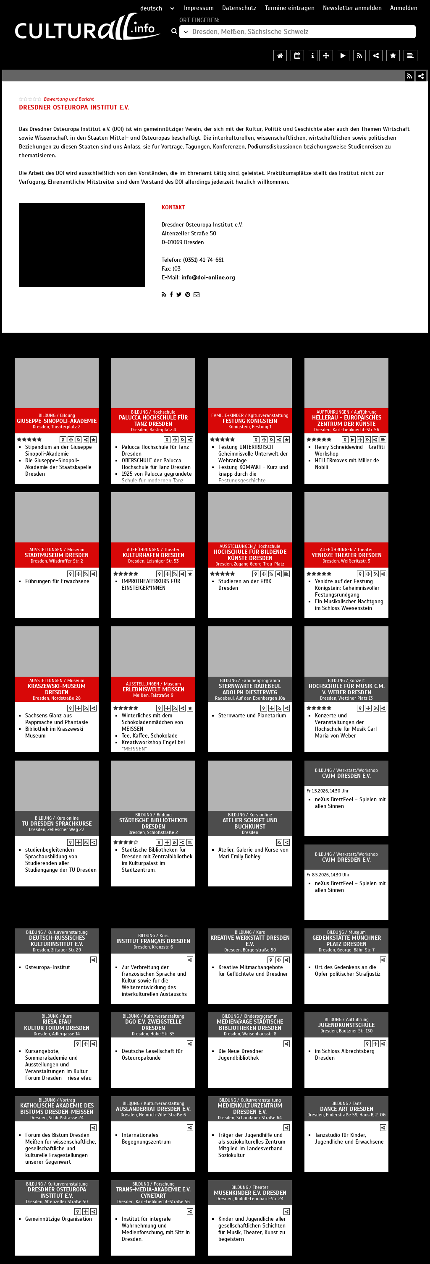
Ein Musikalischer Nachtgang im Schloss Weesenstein (349, 605)
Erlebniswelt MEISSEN (153, 689)
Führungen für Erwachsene (57, 581)
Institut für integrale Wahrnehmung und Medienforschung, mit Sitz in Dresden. (156, 1229)
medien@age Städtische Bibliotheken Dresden (250, 1025)
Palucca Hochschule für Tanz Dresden (153, 420)
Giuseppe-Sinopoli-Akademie (57, 421)
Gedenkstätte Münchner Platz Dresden (346, 941)
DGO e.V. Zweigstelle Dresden (153, 1025)
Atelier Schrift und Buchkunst (250, 823)
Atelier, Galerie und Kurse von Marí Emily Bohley (253, 853)
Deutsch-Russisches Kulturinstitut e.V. (57, 941)
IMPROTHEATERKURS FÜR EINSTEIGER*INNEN (151, 585)
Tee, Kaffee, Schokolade (150, 735)
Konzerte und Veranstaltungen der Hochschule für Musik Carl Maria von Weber (346, 725)
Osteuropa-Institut (47, 967)
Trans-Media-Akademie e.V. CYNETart (153, 1192)
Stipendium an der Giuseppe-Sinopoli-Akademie (59, 450)
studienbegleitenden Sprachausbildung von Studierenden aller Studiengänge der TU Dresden (61, 860)
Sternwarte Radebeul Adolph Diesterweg (250, 689)
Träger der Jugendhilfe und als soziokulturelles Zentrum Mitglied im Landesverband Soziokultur (251, 1145)
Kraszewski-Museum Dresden (57, 689)
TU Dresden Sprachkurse (57, 824)
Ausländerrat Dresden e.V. (153, 1109)
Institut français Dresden (153, 941)
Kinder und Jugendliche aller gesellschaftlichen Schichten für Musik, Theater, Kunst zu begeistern (252, 1229)
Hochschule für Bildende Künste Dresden (250, 555)
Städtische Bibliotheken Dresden (153, 823)
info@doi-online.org (208, 277)
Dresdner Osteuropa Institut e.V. (57, 1192)
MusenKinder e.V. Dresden (250, 1193)
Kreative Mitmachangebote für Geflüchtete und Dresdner (253, 970)
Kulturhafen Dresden (153, 555)
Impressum (199, 8)
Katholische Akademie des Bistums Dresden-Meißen (57, 1108)
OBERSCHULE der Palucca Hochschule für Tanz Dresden (156, 464)
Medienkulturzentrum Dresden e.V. (250, 1108)
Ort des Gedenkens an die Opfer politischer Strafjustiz (347, 970)
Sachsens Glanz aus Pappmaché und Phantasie (56, 719)
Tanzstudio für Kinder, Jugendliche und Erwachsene (349, 1138)
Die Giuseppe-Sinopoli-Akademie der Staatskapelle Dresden (58, 467)
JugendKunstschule (346, 1025)
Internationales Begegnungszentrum (146, 1138)
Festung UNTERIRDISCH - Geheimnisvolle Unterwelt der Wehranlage (253, 454)
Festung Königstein (250, 421)
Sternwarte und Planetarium (252, 715)
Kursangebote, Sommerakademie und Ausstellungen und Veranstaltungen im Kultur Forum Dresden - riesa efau (58, 1065)
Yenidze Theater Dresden (347, 555)
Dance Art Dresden (346, 1109)
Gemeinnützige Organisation (58, 1219)
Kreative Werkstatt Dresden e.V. (250, 941)
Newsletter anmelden (352, 8)
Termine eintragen (290, 8)
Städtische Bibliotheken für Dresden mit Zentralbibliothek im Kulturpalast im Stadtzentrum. (157, 860)
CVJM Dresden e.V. (346, 776)
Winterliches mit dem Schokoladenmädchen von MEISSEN (152, 722)
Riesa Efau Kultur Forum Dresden (56, 1025)
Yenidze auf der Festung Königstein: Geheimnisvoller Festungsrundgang (347, 588)
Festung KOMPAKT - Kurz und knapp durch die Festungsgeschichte (253, 474)
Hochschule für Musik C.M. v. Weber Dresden (347, 689)
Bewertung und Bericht (69, 99)
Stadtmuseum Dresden (57, 555)
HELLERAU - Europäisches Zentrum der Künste (346, 420)
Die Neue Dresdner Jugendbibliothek (240, 1054)
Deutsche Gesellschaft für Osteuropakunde (152, 1054)
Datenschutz (239, 8)
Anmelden (403, 8)
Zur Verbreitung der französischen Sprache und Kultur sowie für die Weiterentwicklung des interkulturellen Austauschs (154, 981)
